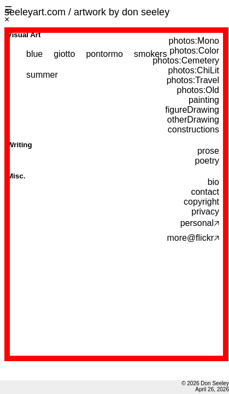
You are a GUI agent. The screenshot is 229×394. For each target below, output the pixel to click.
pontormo (104, 54)
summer (42, 74)
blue (34, 54)
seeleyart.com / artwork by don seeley (86, 12)
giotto (64, 54)
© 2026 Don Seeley (205, 383)
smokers (150, 54)
